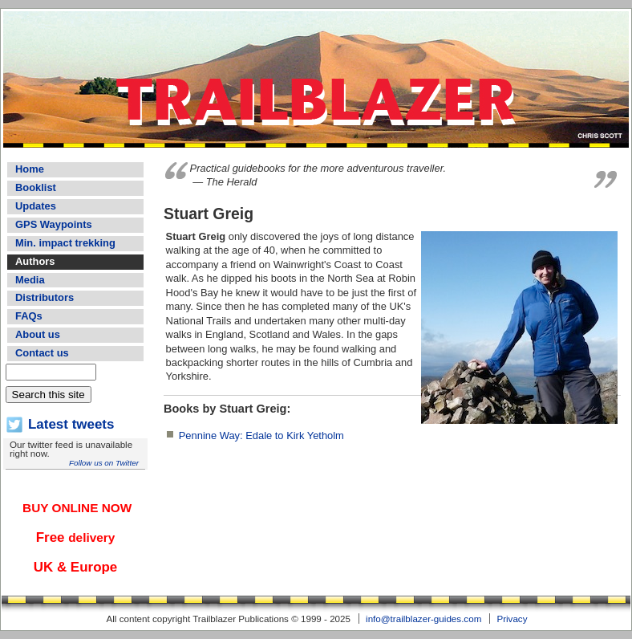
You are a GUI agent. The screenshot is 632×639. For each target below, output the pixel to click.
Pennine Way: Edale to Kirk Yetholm (261, 435)
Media (30, 280)
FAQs (29, 316)
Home (29, 169)
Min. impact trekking (65, 243)
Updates (35, 206)
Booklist (35, 187)
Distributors (44, 297)
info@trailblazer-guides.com (423, 618)
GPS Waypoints (53, 224)
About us (37, 334)
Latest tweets (71, 424)
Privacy (511, 618)
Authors (35, 261)
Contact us (42, 353)
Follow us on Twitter (104, 462)
